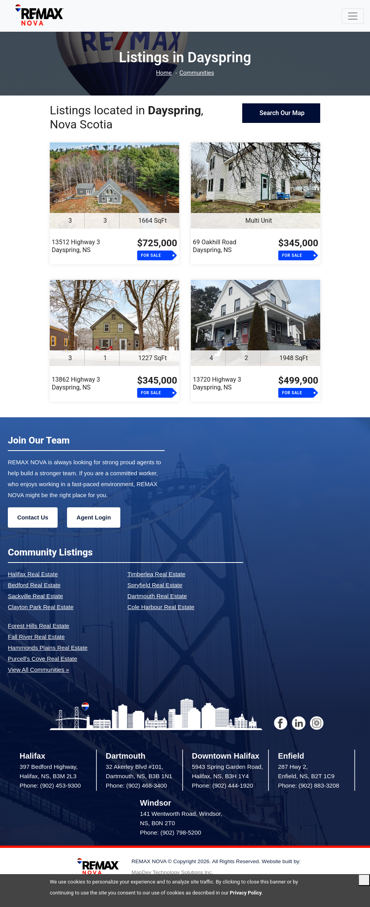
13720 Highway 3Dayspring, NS (217, 383)
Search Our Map (281, 113)
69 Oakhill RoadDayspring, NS (214, 246)
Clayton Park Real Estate (41, 607)
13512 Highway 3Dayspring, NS (76, 246)
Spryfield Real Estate (154, 585)
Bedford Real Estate (34, 585)
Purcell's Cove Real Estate (42, 658)
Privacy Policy (246, 893)
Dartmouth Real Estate (157, 596)
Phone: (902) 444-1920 (222, 785)
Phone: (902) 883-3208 (308, 785)
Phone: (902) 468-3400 (136, 785)
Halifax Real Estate (33, 574)
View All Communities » (38, 669)
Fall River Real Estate (36, 636)
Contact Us (32, 517)
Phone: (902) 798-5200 (170, 832)
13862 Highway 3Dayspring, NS (76, 383)
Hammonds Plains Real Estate (47, 647)
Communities (197, 73)
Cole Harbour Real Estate (160, 607)
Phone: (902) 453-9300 (50, 785)
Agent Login (93, 517)
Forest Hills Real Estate (38, 625)
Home (163, 73)
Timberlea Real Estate (156, 574)
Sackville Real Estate (35, 596)
